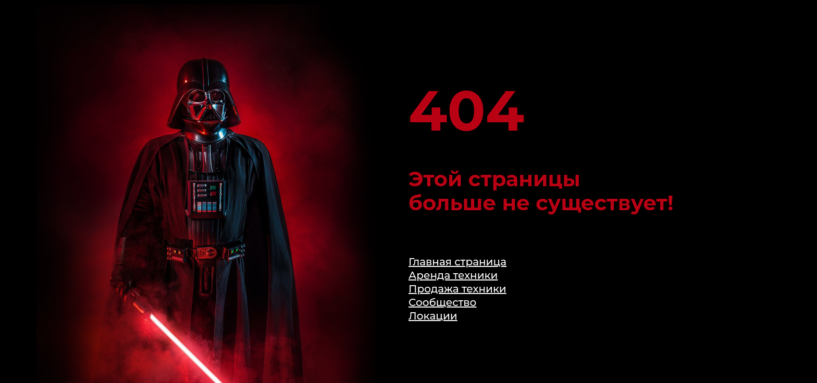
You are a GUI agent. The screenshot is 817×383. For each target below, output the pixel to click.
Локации (432, 316)
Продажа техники (457, 289)
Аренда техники (453, 275)
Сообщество (442, 302)
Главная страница (457, 262)
